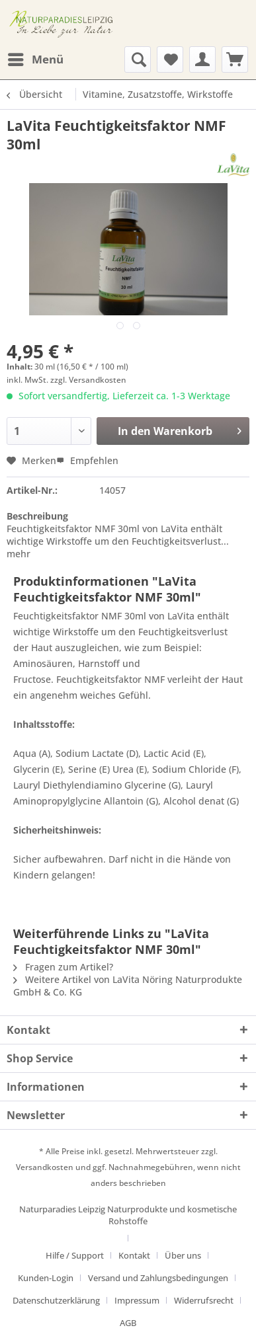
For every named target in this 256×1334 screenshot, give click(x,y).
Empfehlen (87, 460)
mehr (18, 553)
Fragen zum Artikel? (63, 967)
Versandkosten (44, 1167)
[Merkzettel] (170, 59)
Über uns (183, 1255)
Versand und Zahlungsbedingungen (158, 1278)
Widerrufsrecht (204, 1300)
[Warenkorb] (235, 59)
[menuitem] (35, 59)
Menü (36, 58)
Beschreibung (37, 516)
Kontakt (134, 1255)
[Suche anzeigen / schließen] (137, 59)
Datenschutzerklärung (56, 1300)
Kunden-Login (45, 1278)
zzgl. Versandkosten (88, 379)
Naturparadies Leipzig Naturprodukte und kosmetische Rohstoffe (128, 1215)
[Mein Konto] (202, 59)
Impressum (136, 1300)
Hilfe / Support (75, 1255)
